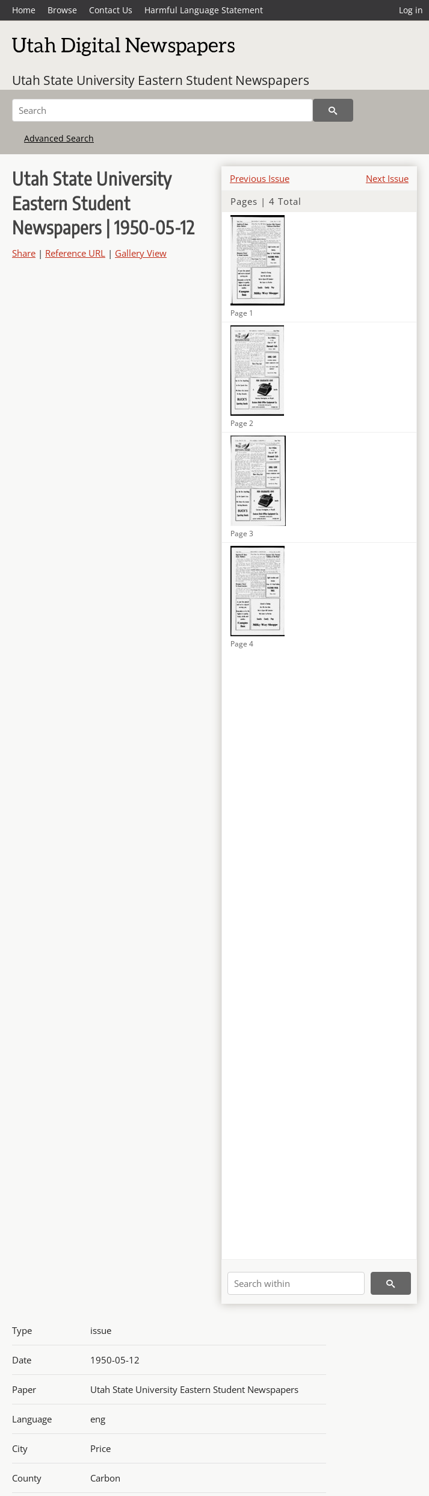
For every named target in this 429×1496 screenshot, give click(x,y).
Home (23, 10)
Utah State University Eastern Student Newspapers (160, 80)
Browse (62, 10)
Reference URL (75, 253)
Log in (411, 10)
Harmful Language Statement (203, 10)
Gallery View (141, 253)
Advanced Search (59, 138)
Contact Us (110, 10)
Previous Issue (259, 178)
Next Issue (387, 178)
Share (23, 253)
